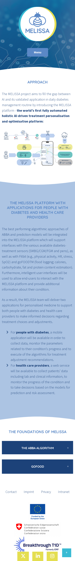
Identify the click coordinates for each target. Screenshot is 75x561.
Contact (11, 492)
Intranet (64, 492)
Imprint (29, 492)
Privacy (46, 492)
